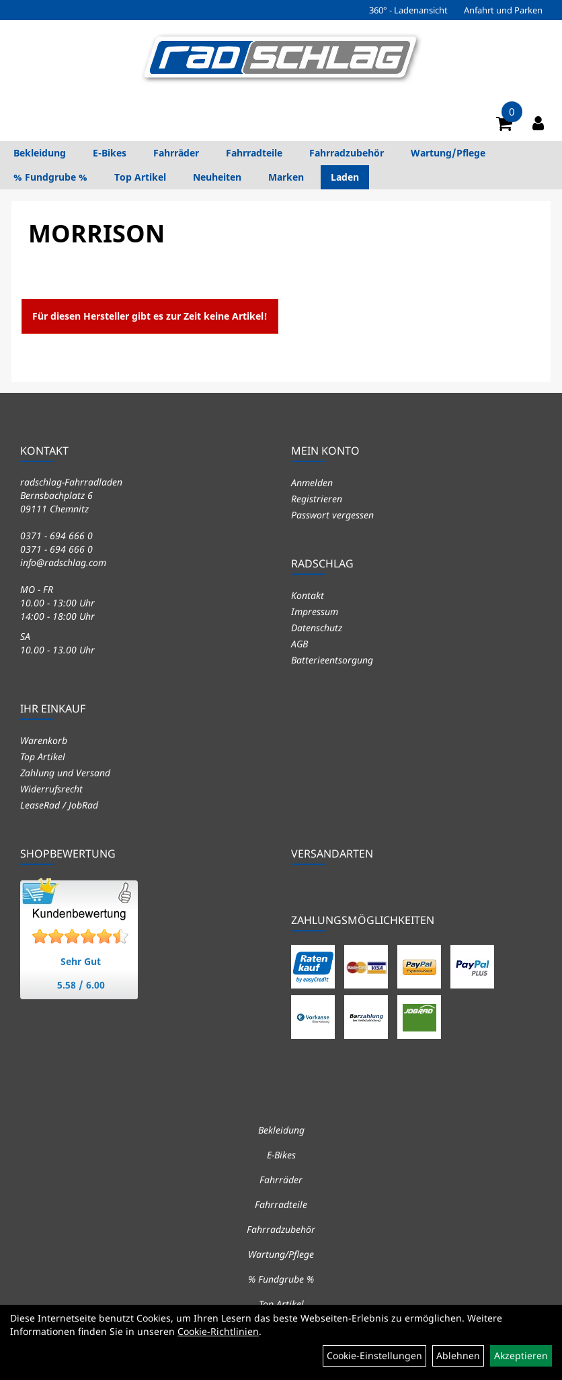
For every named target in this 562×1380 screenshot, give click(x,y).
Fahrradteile (254, 152)
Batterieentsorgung (332, 659)
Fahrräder (176, 152)
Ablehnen (458, 1355)
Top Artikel (140, 177)
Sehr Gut (81, 961)
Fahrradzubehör (346, 152)
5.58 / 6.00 (81, 984)
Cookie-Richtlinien (218, 1331)
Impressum (314, 611)
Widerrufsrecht (51, 788)
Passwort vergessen (332, 514)
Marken (286, 177)
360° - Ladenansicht (408, 10)
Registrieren (316, 498)
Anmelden (312, 482)
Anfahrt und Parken (503, 10)
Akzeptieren (521, 1355)
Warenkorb (43, 740)
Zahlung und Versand (65, 772)
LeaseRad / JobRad (59, 804)
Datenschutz (316, 627)
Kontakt (307, 595)
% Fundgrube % (50, 177)
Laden (345, 177)
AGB (299, 643)
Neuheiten (217, 177)
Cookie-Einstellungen (374, 1355)
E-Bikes (109, 152)
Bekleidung (39, 152)
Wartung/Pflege (448, 152)
